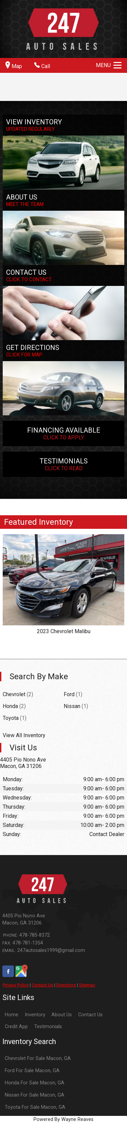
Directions (66, 984)
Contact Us (42, 984)
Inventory (35, 1015)
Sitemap (87, 984)
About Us (61, 1015)
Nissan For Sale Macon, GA (34, 1095)
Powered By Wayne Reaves (63, 1119)
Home (11, 1015)
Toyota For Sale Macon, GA (35, 1107)
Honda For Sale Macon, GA (34, 1083)
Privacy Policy (16, 984)
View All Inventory (24, 735)
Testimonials (48, 1027)
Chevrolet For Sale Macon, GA (38, 1058)
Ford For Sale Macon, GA (32, 1071)
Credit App (16, 1027)
